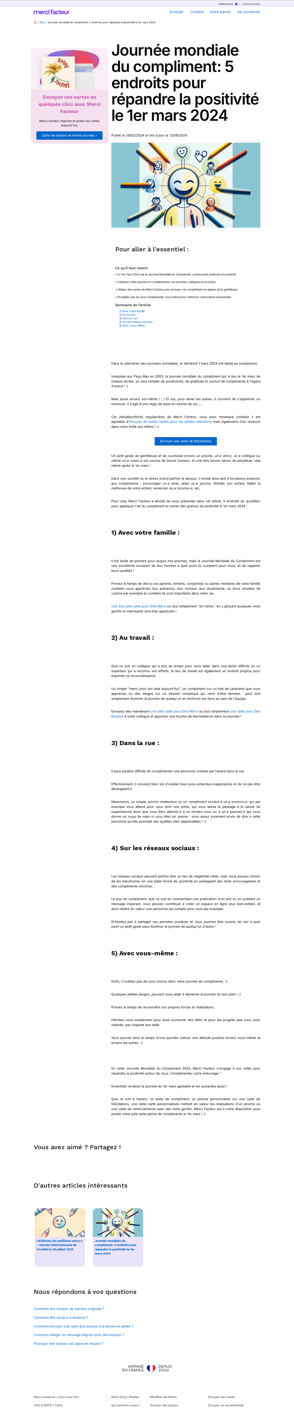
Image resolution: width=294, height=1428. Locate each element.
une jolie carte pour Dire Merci (174, 711)
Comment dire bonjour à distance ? (61, 1318)
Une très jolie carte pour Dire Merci (138, 606)
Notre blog (118, 1397)
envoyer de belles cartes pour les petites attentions (170, 422)
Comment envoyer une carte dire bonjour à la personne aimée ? (83, 1326)
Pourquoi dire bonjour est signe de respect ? (68, 1344)
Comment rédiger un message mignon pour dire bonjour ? (79, 1335)
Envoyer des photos (164, 1405)
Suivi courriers (68, 1397)
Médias (134, 1397)
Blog (42, 22)
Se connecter (248, 12)
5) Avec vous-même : (133, 325)
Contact (197, 12)
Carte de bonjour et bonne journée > (69, 135)
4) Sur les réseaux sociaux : (137, 321)
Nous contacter (45, 1397)
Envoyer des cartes (221, 1397)
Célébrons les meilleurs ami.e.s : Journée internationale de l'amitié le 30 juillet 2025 (59, 1245)
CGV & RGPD (43, 1405)
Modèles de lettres (163, 1397)
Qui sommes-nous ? (125, 1405)
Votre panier (220, 12)
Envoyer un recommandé (226, 1405)
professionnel (247, 4)
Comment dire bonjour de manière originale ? (69, 1309)
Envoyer (177, 12)
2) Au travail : (128, 314)
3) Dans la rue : (129, 318)
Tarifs (59, 1405)
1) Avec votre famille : (133, 311)
